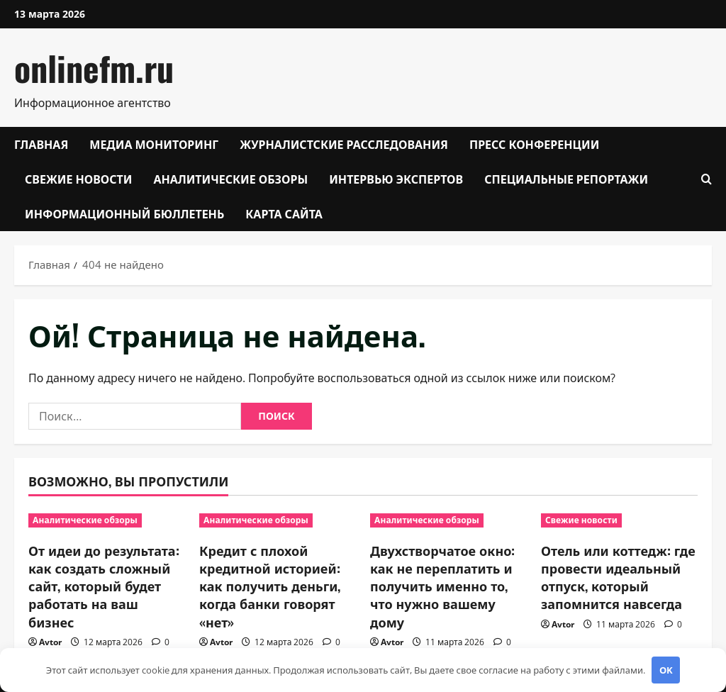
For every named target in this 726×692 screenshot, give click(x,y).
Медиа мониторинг (153, 143)
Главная (41, 143)
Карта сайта (284, 213)
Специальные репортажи (566, 178)
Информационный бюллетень (124, 213)
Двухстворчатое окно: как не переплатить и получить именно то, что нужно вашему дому (442, 586)
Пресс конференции (534, 143)
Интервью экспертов (396, 178)
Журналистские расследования (344, 143)
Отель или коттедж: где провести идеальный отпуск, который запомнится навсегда (618, 577)
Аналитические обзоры (230, 178)
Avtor (50, 642)
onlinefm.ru (94, 68)
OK (666, 670)
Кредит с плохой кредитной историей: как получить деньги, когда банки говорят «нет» (269, 586)
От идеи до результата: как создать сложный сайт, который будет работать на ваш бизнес (103, 586)
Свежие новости (78, 178)
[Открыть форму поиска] (706, 179)
